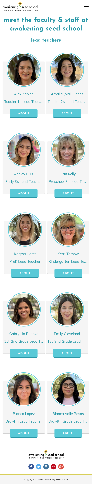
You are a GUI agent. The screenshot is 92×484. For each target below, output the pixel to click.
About (23, 113)
